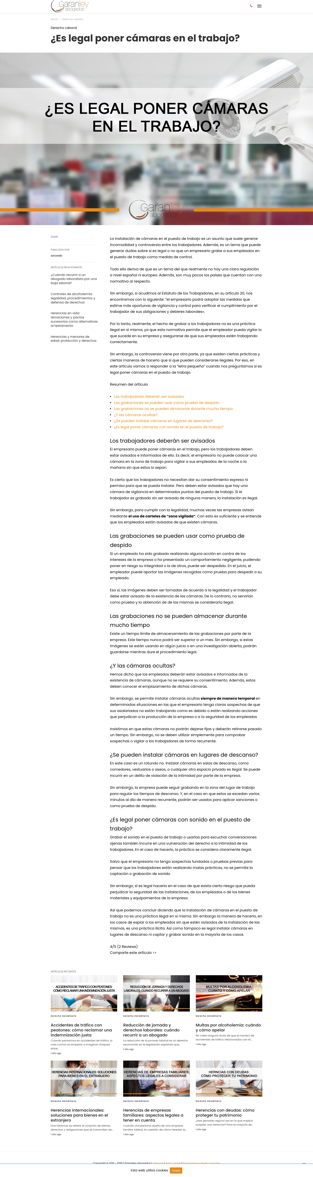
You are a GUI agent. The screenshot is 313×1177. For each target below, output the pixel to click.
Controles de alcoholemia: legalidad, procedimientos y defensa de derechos (73, 298)
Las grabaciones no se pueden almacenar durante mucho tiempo (173, 408)
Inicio (54, 19)
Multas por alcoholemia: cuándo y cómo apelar (228, 1027)
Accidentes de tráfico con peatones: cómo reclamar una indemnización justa (81, 1030)
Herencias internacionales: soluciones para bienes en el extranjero (79, 1115)
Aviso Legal (173, 1163)
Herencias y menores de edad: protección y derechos (73, 338)
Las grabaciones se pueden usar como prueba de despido (166, 402)
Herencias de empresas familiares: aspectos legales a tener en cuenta (153, 1115)
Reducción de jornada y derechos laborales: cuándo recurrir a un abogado (151, 1030)
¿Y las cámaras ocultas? (135, 414)
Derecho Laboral (73, 19)
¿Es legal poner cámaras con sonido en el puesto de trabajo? (169, 427)
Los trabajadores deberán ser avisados (149, 396)
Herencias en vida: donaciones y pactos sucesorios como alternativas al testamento (74, 319)
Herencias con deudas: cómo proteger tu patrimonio (225, 1112)
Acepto (176, 1170)
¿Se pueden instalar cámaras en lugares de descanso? (163, 420)
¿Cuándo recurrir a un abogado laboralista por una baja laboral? (74, 279)
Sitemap (158, 1163)
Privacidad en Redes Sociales (201, 1163)
